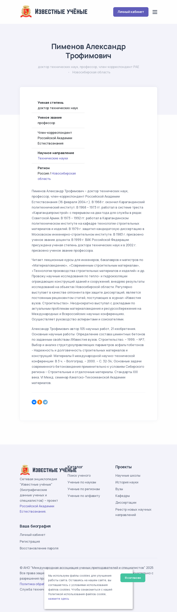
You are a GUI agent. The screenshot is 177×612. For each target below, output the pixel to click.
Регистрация (30, 541)
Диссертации (125, 502)
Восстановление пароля (39, 548)
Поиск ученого (79, 475)
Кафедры (122, 496)
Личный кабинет (131, 12)
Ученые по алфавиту (84, 496)
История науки (126, 482)
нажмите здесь (58, 598)
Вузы (119, 489)
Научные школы (127, 475)
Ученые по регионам (84, 489)
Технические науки (53, 158)
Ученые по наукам (82, 482)
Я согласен (133, 578)
